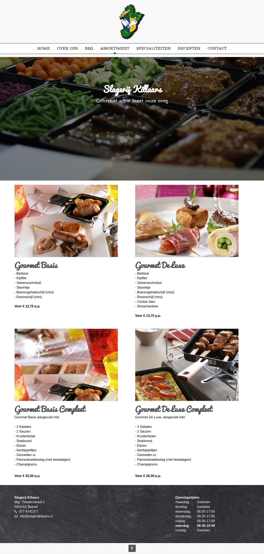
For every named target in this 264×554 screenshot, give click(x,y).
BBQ (89, 48)
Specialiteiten (154, 48)
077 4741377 (28, 511)
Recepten (189, 48)
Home (43, 48)
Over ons (67, 48)
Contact (217, 48)
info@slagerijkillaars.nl (36, 516)
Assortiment (114, 48)
